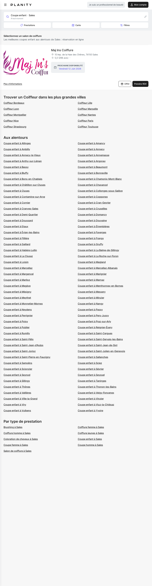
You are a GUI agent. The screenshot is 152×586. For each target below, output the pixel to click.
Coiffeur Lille (85, 102)
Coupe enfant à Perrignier (18, 315)
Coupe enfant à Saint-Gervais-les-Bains (100, 339)
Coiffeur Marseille (88, 108)
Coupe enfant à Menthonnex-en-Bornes (100, 285)
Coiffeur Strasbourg (15, 126)
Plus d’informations (13, 84)
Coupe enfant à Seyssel (91, 374)
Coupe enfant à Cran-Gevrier (94, 202)
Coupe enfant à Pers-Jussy (93, 315)
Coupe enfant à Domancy (92, 214)
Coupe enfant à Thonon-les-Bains (97, 386)
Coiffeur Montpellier (15, 114)
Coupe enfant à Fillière (16, 238)
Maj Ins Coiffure (62, 50)
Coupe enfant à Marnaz (91, 279)
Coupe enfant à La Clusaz (18, 256)
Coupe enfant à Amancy (91, 143)
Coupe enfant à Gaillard (17, 244)
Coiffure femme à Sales (91, 427)
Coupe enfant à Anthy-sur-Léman (23, 161)
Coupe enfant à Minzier (91, 297)
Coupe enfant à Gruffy (90, 244)
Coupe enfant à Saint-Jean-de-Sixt (97, 345)
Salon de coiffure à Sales (17, 450)
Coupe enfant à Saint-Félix (19, 339)
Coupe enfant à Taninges (92, 380)
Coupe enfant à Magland (92, 262)
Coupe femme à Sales (16, 444)
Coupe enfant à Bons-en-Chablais (23, 178)
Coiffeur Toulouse (88, 126)
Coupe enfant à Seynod (17, 374)
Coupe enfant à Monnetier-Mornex (23, 303)
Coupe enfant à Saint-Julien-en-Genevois (101, 351)
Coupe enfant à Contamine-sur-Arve (24, 196)
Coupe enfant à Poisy (16, 321)
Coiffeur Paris (85, 120)
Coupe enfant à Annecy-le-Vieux (22, 155)
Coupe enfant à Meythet (17, 297)
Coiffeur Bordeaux (14, 102)
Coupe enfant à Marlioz (17, 279)
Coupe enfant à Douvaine (92, 220)
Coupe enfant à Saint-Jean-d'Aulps (23, 345)
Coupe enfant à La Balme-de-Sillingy (98, 250)
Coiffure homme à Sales (17, 433)
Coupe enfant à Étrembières (94, 226)
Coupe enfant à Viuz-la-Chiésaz (96, 404)
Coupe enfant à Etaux (16, 226)
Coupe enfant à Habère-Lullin (20, 250)
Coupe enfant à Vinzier (91, 398)
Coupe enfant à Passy (90, 309)
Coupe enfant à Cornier (17, 202)
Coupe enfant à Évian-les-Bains (21, 232)
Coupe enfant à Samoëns (18, 363)
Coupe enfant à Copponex (93, 196)
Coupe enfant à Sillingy (17, 380)
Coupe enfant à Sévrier (91, 368)
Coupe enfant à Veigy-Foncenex (96, 392)
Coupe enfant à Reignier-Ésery (95, 327)
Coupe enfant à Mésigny (17, 291)
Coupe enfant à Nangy (90, 303)
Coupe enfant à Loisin (16, 262)
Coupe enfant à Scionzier (18, 368)
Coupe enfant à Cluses (17, 190)
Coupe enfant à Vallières (17, 392)
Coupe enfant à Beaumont (92, 167)
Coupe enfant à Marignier (92, 273)
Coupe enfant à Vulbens (17, 410)
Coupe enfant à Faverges (92, 232)
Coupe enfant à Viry (15, 404)
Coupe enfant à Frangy (91, 238)
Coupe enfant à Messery (92, 291)
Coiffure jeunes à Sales (91, 433)
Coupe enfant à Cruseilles (92, 208)
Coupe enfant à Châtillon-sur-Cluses (24, 184)
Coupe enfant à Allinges (17, 143)
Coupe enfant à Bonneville (93, 172)
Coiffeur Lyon (11, 108)
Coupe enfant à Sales (90, 439)
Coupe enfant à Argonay (92, 161)
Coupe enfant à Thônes (17, 386)
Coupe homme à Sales (90, 444)
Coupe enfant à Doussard (18, 220)
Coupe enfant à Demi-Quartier (21, 214)
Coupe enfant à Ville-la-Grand (20, 398)
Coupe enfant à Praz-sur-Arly (94, 321)
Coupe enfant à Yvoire (90, 410)
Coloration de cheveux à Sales (21, 439)
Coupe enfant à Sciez (90, 363)
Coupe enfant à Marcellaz (18, 267)
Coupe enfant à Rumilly (17, 333)
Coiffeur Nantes (87, 114)
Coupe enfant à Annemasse (93, 155)
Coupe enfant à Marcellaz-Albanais (98, 267)
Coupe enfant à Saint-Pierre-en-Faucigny (27, 357)
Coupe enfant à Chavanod (93, 184)
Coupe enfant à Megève (17, 285)
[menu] (5, 5)
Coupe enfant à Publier (17, 327)
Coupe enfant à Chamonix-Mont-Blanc (100, 178)
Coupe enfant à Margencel (19, 273)
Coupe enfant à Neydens (18, 309)
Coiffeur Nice (11, 120)
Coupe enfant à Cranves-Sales (21, 208)
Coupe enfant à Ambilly (17, 149)
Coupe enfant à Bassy (16, 167)
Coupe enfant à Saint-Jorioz (20, 351)
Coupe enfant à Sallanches (93, 357)
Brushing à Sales (13, 427)
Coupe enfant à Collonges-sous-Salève (100, 190)
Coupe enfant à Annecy (91, 149)
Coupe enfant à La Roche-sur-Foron (98, 256)
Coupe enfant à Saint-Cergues (95, 333)
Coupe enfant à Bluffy (16, 172)
